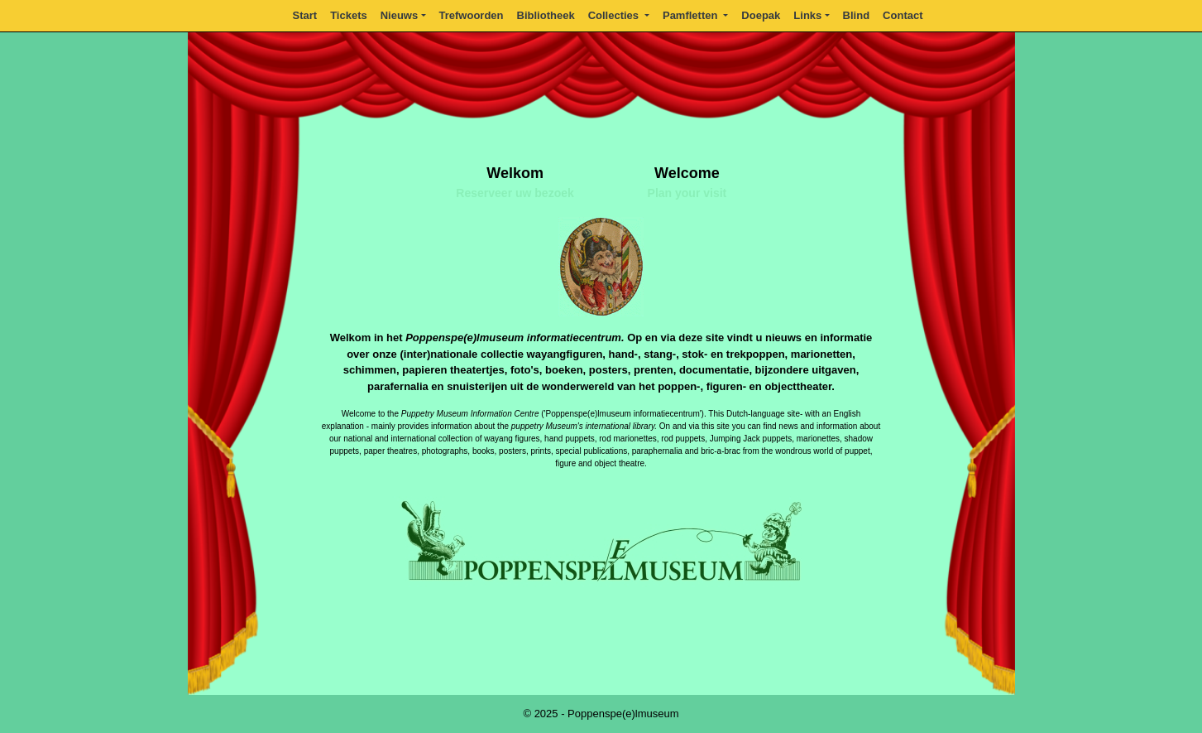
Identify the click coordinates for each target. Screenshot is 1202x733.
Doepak (760, 15)
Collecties (615, 15)
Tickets (348, 15)
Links (807, 15)
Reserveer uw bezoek (514, 193)
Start (305, 15)
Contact (902, 15)
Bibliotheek (546, 15)
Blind (856, 15)
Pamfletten (692, 15)
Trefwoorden (471, 15)
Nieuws (400, 15)
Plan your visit (687, 193)
